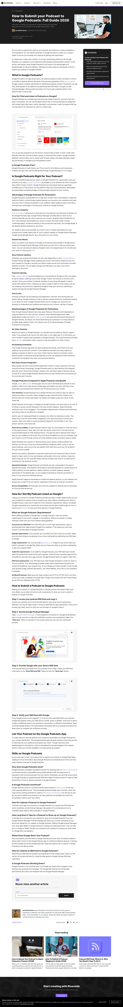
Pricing (55, 3)
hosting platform (68, 258)
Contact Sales (99, 3)
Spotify (28, 384)
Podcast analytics (18, 213)
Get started (61, 996)
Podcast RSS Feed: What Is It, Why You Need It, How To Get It (93, 960)
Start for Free (116, 3)
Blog (13, 11)
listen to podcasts (68, 770)
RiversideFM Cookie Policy (27, 1004)
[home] (7, 3)
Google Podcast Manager (25, 615)
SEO (33, 250)
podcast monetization (53, 793)
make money (61, 788)
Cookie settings (103, 1002)
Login (106, 3)
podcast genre (69, 81)
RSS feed (24, 508)
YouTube (19, 340)
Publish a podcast (17, 922)
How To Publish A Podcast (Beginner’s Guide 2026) (56, 960)
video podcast (40, 317)
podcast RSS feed (22, 276)
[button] (19, 3)
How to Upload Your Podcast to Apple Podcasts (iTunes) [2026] (27, 960)
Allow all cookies (115, 1002)
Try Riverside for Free (97, 83)
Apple (20, 384)
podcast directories (34, 182)
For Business (47, 3)
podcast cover (47, 543)
